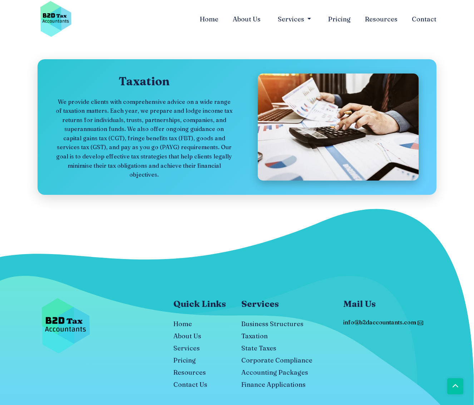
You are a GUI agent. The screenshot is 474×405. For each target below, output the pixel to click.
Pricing (339, 19)
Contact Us (190, 384)
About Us (247, 19)
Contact (424, 19)
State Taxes (258, 348)
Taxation (254, 336)
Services (292, 19)
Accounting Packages (274, 372)
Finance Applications (273, 384)
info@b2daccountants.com (383, 322)
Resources (381, 19)
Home (209, 19)
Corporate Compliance (276, 360)
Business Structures (272, 324)
